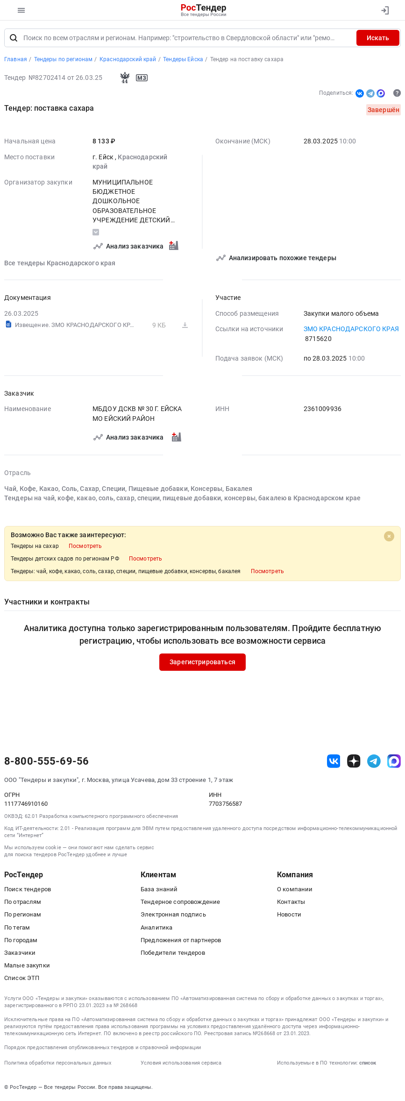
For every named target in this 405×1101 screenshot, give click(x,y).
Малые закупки (27, 965)
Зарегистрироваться (202, 662)
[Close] (389, 537)
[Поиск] (13, 38)
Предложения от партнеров (181, 940)
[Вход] (384, 10)
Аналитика (156, 927)
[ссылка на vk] (334, 761)
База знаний (159, 889)
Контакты (291, 902)
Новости (289, 914)
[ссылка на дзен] (354, 761)
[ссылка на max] (394, 761)
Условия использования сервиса (181, 1064)
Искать (378, 38)
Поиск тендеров (27, 889)
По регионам (23, 914)
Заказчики (20, 953)
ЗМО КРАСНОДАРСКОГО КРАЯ (351, 329)
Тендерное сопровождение (180, 902)
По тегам (17, 927)
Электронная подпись (173, 914)
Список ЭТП (21, 978)
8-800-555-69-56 (46, 761)
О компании (295, 889)
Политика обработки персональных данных (57, 1064)
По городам (20, 940)
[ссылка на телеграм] (374, 761)
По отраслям (23, 902)
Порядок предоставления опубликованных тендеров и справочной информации (102, 1048)
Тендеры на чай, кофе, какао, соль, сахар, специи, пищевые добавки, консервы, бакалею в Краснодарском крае (182, 498)
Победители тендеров (173, 953)
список (367, 1064)
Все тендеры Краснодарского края (59, 263)
